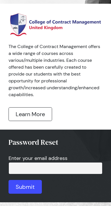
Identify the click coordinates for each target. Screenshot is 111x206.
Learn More (30, 114)
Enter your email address (38, 158)
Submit (25, 187)
